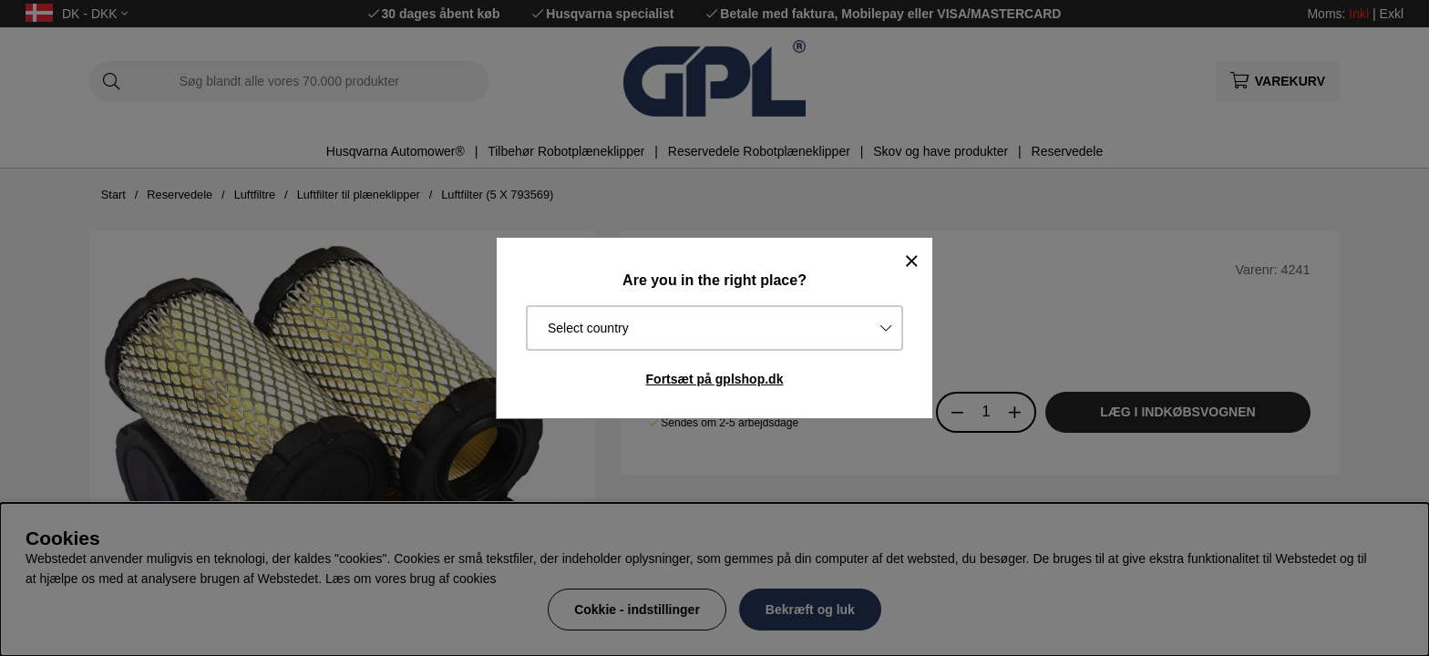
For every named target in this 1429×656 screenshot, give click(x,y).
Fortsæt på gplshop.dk (715, 379)
